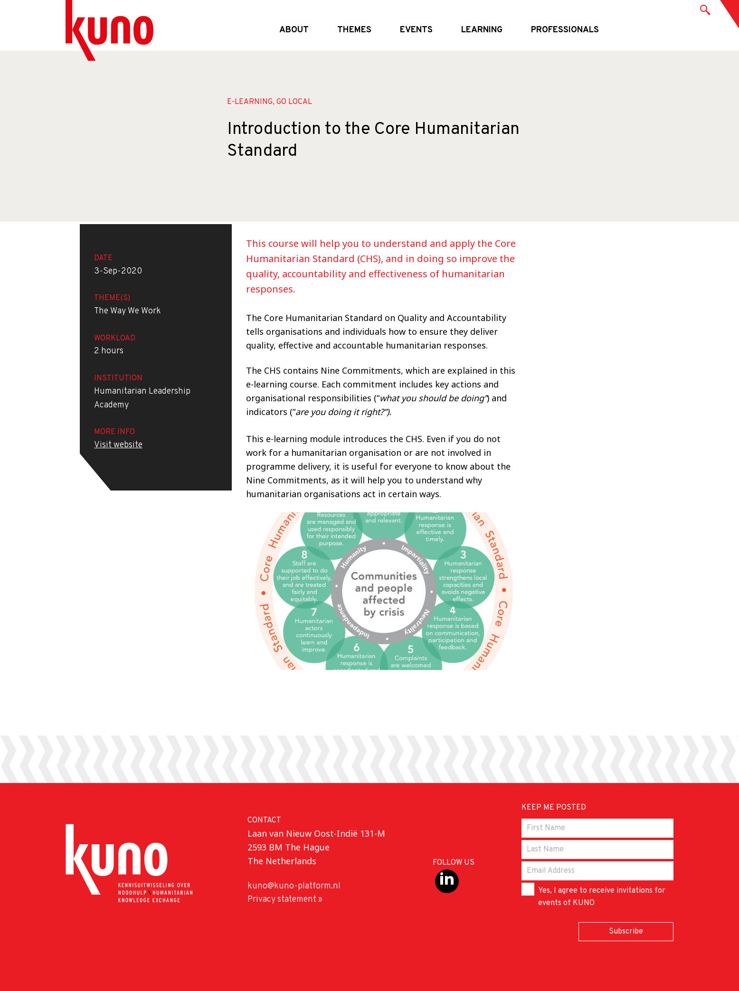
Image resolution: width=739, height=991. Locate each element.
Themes (354, 30)
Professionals (565, 30)
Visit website (118, 445)
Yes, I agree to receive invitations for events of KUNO (593, 895)
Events (416, 30)
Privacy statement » (284, 899)
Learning (481, 30)
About (294, 30)
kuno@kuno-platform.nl (294, 886)
